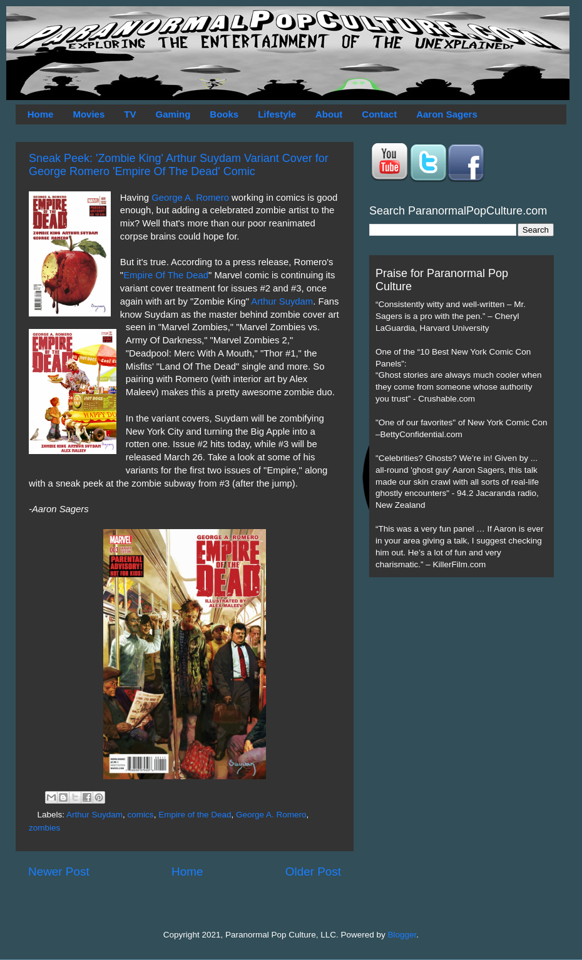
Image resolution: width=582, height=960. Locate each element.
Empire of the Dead (194, 814)
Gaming (172, 114)
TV (130, 114)
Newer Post (58, 871)
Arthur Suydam (282, 301)
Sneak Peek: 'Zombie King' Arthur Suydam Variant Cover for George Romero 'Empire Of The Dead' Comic (179, 165)
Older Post (313, 871)
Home (41, 114)
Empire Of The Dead (165, 275)
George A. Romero (191, 198)
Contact (379, 114)
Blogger (402, 934)
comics (141, 814)
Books (224, 114)
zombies (44, 827)
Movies (89, 114)
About (328, 114)
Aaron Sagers (446, 114)
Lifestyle (277, 114)
